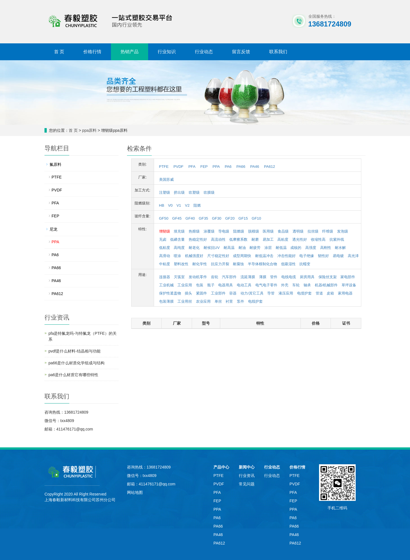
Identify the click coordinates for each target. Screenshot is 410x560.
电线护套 (255, 301)
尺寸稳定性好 (218, 256)
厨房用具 (307, 277)
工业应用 (184, 285)
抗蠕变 (304, 264)
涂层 (268, 248)
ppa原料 (89, 130)
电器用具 (225, 285)
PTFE (164, 166)
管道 (319, 293)
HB (161, 205)
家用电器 (345, 293)
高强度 (310, 248)
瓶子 (211, 285)
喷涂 (177, 256)
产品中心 (221, 467)
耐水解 (340, 248)
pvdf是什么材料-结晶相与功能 (74, 351)
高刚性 (325, 248)
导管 (271, 293)
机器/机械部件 (326, 285)
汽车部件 (229, 277)
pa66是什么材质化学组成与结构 (76, 363)
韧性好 (323, 256)
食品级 (283, 231)
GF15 (243, 218)
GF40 (190, 218)
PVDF (178, 166)
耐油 (242, 248)
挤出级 (179, 192)
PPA (216, 166)
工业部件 (218, 293)
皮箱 (330, 293)
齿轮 (214, 277)
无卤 (162, 239)
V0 (170, 205)
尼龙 (53, 229)
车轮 (296, 285)
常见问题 (247, 484)
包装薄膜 (166, 301)
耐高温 (229, 248)
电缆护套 (304, 293)
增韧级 (164, 231)
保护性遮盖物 (170, 293)
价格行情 (92, 51)
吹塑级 (194, 192)
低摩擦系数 (238, 239)
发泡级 (342, 231)
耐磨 (255, 239)
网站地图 (135, 492)
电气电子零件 (266, 285)
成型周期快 (242, 256)
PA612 (269, 166)
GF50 (163, 218)
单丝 (218, 301)
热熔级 (194, 231)
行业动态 (204, 51)
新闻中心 (247, 467)
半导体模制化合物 (262, 264)
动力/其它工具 (252, 293)
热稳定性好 (198, 239)
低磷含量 (177, 239)
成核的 (295, 248)
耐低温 (281, 248)
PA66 (241, 166)
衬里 (229, 301)
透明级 (298, 231)
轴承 (307, 285)
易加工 (268, 239)
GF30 (216, 218)
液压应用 (285, 293)
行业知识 (167, 51)
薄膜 (262, 277)
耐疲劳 (254, 248)
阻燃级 (238, 231)
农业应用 (203, 301)
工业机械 (166, 285)
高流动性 (218, 239)
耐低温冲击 (264, 256)
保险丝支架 (327, 277)
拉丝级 (313, 231)
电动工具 (244, 285)
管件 (273, 277)
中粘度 (164, 264)
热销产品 (130, 51)
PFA (191, 166)
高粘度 (282, 239)
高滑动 (164, 256)
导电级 (223, 231)
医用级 (268, 231)
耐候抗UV (212, 248)
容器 (233, 293)
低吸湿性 (288, 264)
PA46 (254, 166)
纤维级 (327, 231)
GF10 (256, 218)
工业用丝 (184, 301)
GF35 (203, 218)
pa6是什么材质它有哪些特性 (73, 374)
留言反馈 (241, 51)
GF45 (177, 218)
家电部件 (347, 277)
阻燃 (197, 205)
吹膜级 (209, 192)
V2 (187, 205)
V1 (179, 205)
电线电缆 (288, 277)
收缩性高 (318, 239)
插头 (188, 293)
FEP (204, 166)
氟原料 (55, 164)
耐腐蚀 (238, 264)
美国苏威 (166, 179)
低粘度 (164, 248)
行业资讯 (247, 475)
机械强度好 (194, 256)
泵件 (240, 301)
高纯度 (179, 248)
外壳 (284, 285)
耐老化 (194, 248)
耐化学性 (199, 264)
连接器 (164, 277)
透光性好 (299, 239)
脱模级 (253, 231)
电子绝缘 (306, 256)
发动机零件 (198, 277)
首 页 (59, 51)
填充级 (179, 231)
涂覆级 (209, 231)
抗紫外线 (336, 239)
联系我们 (278, 51)
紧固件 (201, 293)
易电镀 (338, 256)
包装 (199, 285)
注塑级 (164, 192)
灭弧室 (179, 277)
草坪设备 (349, 285)
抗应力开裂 (220, 264)
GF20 (230, 218)
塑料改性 (181, 264)
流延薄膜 (247, 277)
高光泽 (353, 256)
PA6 (228, 166)
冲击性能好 (286, 256)
